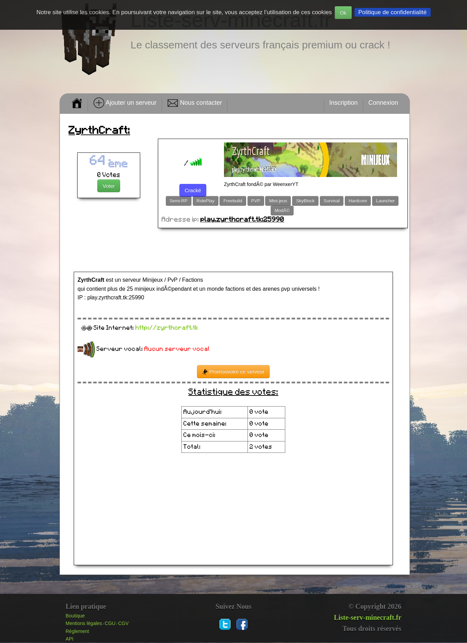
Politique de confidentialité (392, 12)
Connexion (383, 102)
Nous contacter (194, 103)
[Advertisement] (235, 250)
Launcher (385, 200)
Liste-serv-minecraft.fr (367, 617)
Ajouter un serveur (124, 103)
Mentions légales (84, 623)
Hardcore (358, 200)
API (70, 639)
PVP (255, 200)
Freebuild (232, 200)
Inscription (343, 102)
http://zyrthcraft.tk (166, 328)
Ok (343, 13)
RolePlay (206, 200)
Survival (332, 200)
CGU (110, 623)
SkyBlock (305, 200)
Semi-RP (179, 200)
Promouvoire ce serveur (233, 372)
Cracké (193, 190)
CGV (123, 623)
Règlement (77, 631)
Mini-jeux (278, 200)
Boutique (75, 615)
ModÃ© (282, 210)
